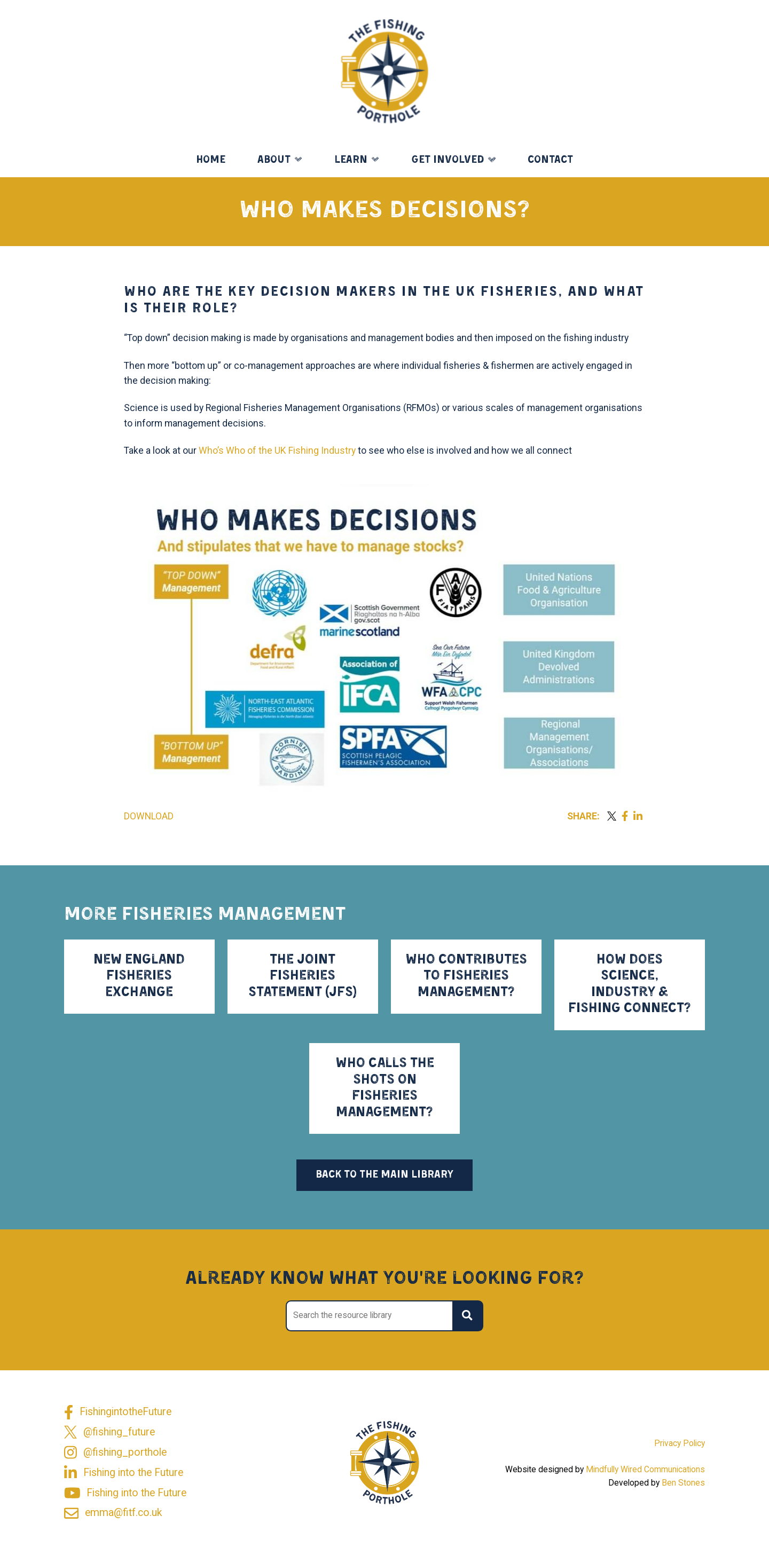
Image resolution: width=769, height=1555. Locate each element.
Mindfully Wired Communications (645, 1469)
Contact (550, 160)
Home (210, 160)
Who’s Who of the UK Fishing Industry (277, 450)
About (274, 160)
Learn (350, 160)
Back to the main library (384, 1175)
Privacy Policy (679, 1443)
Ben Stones (683, 1483)
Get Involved (447, 160)
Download (149, 816)
